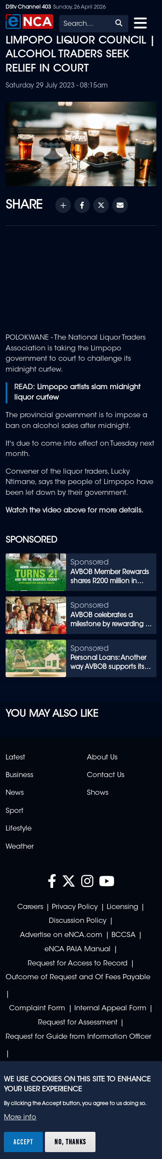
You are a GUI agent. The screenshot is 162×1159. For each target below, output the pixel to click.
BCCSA (123, 935)
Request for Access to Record (77, 963)
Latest (15, 757)
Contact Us (105, 775)
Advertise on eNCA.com (61, 935)
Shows (97, 793)
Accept (23, 1141)
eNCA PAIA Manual (77, 949)
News (15, 793)
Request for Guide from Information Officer (78, 1037)
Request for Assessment (78, 1022)
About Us (102, 757)
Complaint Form (37, 1008)
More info (20, 1117)
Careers (30, 907)
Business (19, 775)
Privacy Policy (75, 907)
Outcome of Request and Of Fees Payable (78, 977)
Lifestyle (19, 828)
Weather (20, 846)
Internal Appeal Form (110, 1008)
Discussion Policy (77, 921)
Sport (14, 811)
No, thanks (70, 1141)
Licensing (122, 907)
